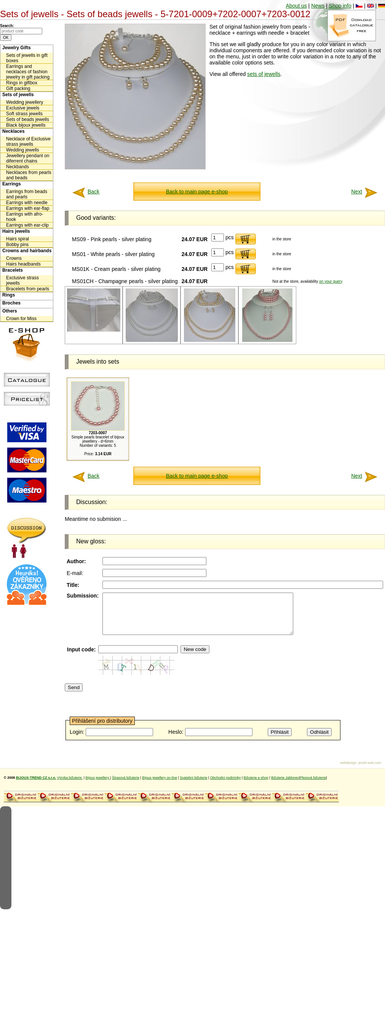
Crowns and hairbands (26, 250)
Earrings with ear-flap (27, 208)
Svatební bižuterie (193, 786)
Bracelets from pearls (27, 289)
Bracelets (12, 270)
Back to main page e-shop (197, 191)
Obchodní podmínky (225, 786)
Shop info (340, 6)
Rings (8, 295)
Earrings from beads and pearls (26, 194)
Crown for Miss (21, 318)
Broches (11, 303)
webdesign (348, 771)
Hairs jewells (16, 231)
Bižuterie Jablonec (285, 786)
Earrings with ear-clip (27, 225)
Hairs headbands (23, 264)
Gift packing (18, 88)
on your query (330, 281)
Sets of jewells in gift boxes (27, 58)
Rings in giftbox (21, 82)
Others (9, 311)
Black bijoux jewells (25, 125)
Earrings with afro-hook (24, 216)
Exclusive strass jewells (22, 280)
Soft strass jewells (24, 113)
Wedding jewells (22, 150)
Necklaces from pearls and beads (28, 175)
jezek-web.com (369, 771)
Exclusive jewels (22, 108)
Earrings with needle (27, 202)
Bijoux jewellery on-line (159, 786)
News (317, 6)
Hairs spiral (17, 239)
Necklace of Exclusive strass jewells (28, 141)
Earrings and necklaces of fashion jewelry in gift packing (28, 72)
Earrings (11, 184)
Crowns (14, 258)
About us (296, 6)
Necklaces (13, 131)
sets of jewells (263, 74)
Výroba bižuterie (70, 786)
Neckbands (17, 166)
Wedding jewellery (24, 102)
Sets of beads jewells (27, 119)
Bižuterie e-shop (256, 786)
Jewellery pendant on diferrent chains (27, 158)
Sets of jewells (18, 94)
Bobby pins (17, 244)
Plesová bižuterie (313, 786)
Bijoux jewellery (98, 786)
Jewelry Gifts (16, 47)
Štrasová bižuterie (125, 786)
